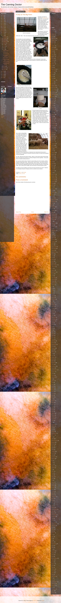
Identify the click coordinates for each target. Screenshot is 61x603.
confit (53, 168)
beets (53, 81)
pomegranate (54, 433)
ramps (53, 449)
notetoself (53, 377)
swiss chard (54, 525)
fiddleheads (54, 230)
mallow (53, 335)
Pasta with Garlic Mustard (6, 64)
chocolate (53, 152)
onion (53, 384)
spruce (53, 511)
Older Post (46, 212)
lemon (53, 315)
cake (52, 116)
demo (53, 203)
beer (52, 76)
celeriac (53, 132)
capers (53, 119)
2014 (3, 33)
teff (52, 540)
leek (52, 313)
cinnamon (53, 159)
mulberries (53, 362)
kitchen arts (54, 299)
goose (53, 255)
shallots (53, 494)
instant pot (53, 279)
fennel (53, 224)
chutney (53, 156)
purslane (53, 444)
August (4, 43)
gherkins (53, 250)
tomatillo (53, 550)
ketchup (53, 295)
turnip (53, 561)
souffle (53, 502)
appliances (53, 40)
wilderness (53, 585)
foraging (53, 239)
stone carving (54, 514)
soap (52, 500)
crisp (52, 186)
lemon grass (54, 319)
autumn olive (54, 49)
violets (53, 572)
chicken (53, 145)
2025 (3, 16)
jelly (52, 288)
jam (52, 286)
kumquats (53, 308)
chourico (53, 154)
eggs (52, 212)
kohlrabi (53, 306)
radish (53, 447)
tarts (52, 534)
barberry (53, 60)
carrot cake (54, 125)
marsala (53, 342)
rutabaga (53, 467)
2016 (3, 30)
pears (53, 406)
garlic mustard (54, 246)
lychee (53, 333)
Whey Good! (5, 57)
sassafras (53, 483)
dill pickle (53, 206)
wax (52, 578)
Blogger (42, 600)
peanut (53, 404)
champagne (54, 136)
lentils (53, 322)
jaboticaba (53, 282)
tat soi (53, 536)
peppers (53, 413)
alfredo (53, 29)
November (5, 38)
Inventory (53, 281)
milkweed (53, 351)
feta (52, 228)
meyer (53, 349)
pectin (53, 411)
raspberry (53, 451)
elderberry (53, 214)
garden (53, 243)
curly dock (53, 192)
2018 (3, 27)
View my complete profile (2, 116)
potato (53, 438)
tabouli (53, 529)
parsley (53, 391)
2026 (3, 15)
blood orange (54, 94)
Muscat (53, 364)
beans (53, 72)
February (5, 67)
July (4, 44)
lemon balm (54, 317)
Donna (3, 93)
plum (52, 427)
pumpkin (53, 442)
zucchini (53, 592)
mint (52, 353)
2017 (3, 29)
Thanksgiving (54, 543)
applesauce (54, 38)
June (4, 46)
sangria (53, 482)
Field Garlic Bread (6, 61)
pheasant (53, 416)
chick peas (53, 143)
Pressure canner (54, 440)
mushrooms (54, 366)
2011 (3, 72)
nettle (53, 373)
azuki (52, 51)
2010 (3, 74)
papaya (53, 389)
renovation (53, 456)
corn (52, 172)
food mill (53, 237)
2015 (3, 32)
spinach (53, 507)
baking (53, 54)
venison (53, 569)
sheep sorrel (54, 496)
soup (52, 503)
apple (53, 36)
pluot (52, 429)
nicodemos (35, 600)
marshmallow (54, 344)
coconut (53, 165)
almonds (53, 31)
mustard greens (54, 369)
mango (53, 337)
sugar (53, 518)
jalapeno (53, 284)
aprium (53, 43)
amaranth (53, 32)
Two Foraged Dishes (5, 56)
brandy (53, 101)
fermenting (53, 226)
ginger (53, 253)
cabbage (53, 114)
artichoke (53, 45)
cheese (20, 173)
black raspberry (54, 89)
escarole (53, 219)
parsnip (53, 393)
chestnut (53, 141)
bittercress (53, 85)
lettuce (53, 324)
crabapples (54, 177)
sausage (53, 485)
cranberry (53, 181)
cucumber (53, 188)
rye (52, 469)
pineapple (53, 424)
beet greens (54, 80)
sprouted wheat (54, 509)
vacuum (53, 563)
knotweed (53, 304)
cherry (53, 139)
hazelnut (53, 270)
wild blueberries (54, 581)
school (53, 489)
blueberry (53, 96)
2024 (3, 18)
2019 (3, 26)
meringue (53, 348)
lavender (53, 311)
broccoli (53, 107)
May (4, 47)
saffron (53, 471)
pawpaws (53, 400)
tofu (52, 549)
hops (52, 275)
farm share (53, 223)
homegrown (54, 272)
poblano (53, 431)
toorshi (53, 554)
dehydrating (54, 201)
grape (53, 261)
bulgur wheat (54, 110)
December (5, 36)
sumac (53, 520)
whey (52, 579)
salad (53, 474)
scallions (53, 487)
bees (52, 78)
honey (53, 273)
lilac (52, 326)
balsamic (53, 56)
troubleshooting (54, 558)
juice (52, 290)
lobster (53, 331)
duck (52, 208)
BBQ (52, 67)
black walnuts (54, 90)
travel (53, 556)
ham (52, 268)
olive (52, 382)
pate (52, 398)
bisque (53, 83)
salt (52, 480)
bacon (53, 52)
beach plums (54, 69)
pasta (53, 395)
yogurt (53, 590)
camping (53, 118)
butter (53, 112)
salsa (52, 478)
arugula (53, 47)
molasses (53, 357)
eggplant (53, 210)
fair (52, 221)
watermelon (54, 576)
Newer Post (18, 212)
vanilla (53, 565)
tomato (53, 552)
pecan (53, 409)
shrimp (53, 498)
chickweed (53, 147)
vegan (53, 567)
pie (52, 422)
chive (52, 150)
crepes (53, 185)
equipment (53, 217)
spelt (52, 505)
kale (52, 291)
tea (52, 538)
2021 (3, 23)
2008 (3, 77)
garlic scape (54, 248)
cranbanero (54, 179)
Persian (53, 415)
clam (52, 161)
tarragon (53, 532)
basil (52, 65)
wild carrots (54, 583)
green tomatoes (54, 264)
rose (52, 464)
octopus (53, 380)
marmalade (54, 340)
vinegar (53, 570)
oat (52, 378)
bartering (53, 63)
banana (53, 58)
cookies (53, 170)
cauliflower (53, 130)
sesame (53, 491)
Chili (52, 148)
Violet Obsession (6, 53)
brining (53, 105)
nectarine (53, 371)
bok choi (53, 98)
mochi (53, 355)
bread (53, 103)
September (5, 41)
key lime (53, 297)
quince (53, 445)
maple (53, 339)
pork (52, 436)
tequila (53, 541)
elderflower (54, 215)
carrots (53, 127)
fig (52, 232)
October (4, 39)
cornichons (54, 174)
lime (52, 328)
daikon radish (54, 199)
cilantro (53, 157)
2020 (3, 24)
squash (53, 512)
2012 (3, 71)
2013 (3, 35)
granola (53, 259)
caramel (53, 121)
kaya (52, 293)
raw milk (23, 173)
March (4, 66)
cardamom (53, 123)
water (53, 574)
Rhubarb (53, 458)
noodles (53, 375)
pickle (53, 420)
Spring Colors (5, 52)
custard (53, 197)
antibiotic (53, 34)
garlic (53, 244)
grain (52, 257)
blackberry (53, 92)
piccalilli (53, 418)
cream (53, 183)
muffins (53, 360)
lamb (52, 310)
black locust (54, 87)
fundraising (54, 241)
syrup (53, 527)
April (4, 49)
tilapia (53, 547)
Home (32, 212)
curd (52, 190)
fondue (53, 235)
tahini (53, 531)
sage (52, 473)
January (4, 69)
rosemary (53, 465)
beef (52, 74)
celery (53, 134)
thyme (53, 545)
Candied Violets (6, 50)
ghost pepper (54, 252)
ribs (52, 460)
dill (52, 205)
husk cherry (54, 277)
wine (52, 587)
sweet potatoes (54, 523)
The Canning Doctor (11, 4)
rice (52, 462)
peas (52, 407)
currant (53, 194)
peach (53, 402)
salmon (53, 476)
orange (53, 386)
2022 (3, 21)
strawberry (53, 516)
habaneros (53, 266)
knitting (53, 302)
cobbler (53, 163)
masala (53, 346)
